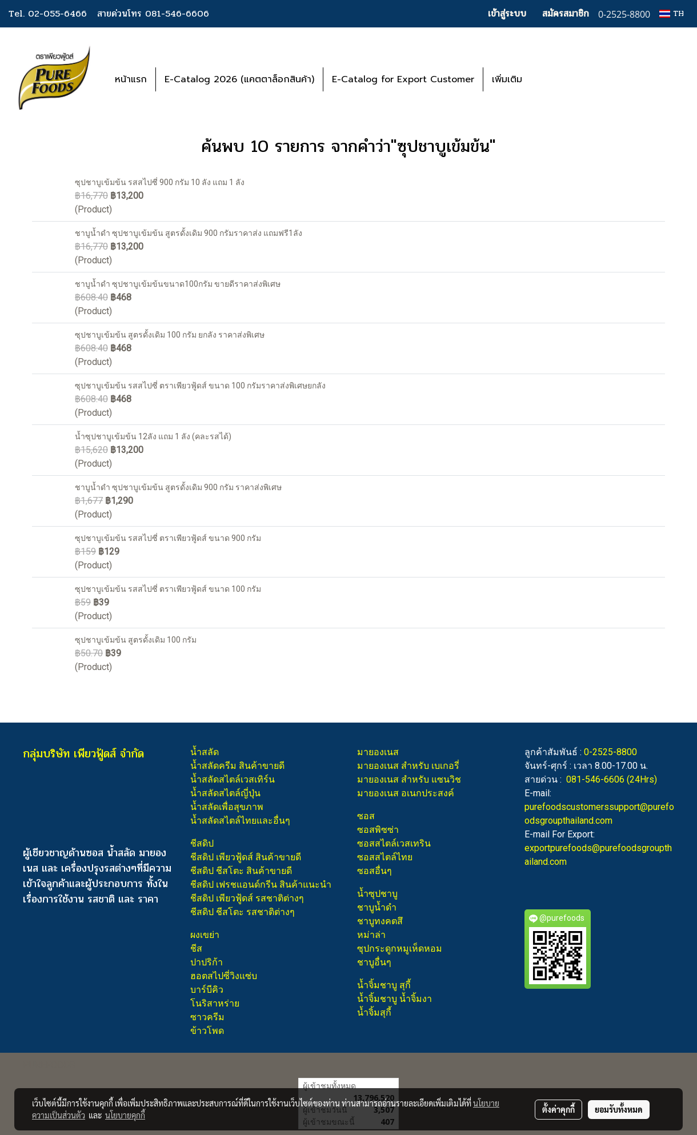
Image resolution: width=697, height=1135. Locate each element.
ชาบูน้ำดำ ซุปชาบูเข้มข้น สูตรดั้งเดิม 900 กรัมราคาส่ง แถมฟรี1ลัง (188, 233)
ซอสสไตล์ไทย (384, 857)
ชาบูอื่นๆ (374, 962)
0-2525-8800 (610, 752)
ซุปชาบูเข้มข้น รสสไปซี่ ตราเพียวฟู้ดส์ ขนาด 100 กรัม (168, 588)
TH (671, 13)
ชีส (196, 948)
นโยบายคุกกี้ (125, 1115)
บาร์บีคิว (206, 989)
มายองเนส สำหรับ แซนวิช (409, 779)
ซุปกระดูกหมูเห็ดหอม (399, 948)
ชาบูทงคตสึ (380, 921)
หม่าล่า (371, 934)
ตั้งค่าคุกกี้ (558, 1109)
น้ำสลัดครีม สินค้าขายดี (237, 765)
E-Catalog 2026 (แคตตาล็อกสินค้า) (239, 79)
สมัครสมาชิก (565, 13)
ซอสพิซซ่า (378, 829)
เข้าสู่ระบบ (507, 13)
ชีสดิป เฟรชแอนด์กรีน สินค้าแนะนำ (260, 884)
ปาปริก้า (206, 962)
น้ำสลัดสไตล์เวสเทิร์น (232, 779)
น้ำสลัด (204, 752)
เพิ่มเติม (507, 79)
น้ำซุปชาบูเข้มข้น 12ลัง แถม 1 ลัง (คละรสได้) (153, 436)
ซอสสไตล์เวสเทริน (394, 843)
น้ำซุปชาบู (377, 893)
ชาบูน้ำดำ (376, 907)
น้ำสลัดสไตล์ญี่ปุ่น (225, 793)
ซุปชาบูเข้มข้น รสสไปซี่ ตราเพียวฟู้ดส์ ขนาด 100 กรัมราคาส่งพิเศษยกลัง (200, 385)
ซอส (366, 816)
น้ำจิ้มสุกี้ (374, 1012)
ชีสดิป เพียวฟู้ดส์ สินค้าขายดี (245, 857)
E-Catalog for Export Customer (403, 79)
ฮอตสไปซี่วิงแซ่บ (223, 975)
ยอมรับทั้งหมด (619, 1109)
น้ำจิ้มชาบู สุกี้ (384, 985)
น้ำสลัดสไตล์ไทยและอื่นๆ (240, 820)
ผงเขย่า (204, 934)
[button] (547, 79)
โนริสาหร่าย (214, 1003)
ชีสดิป (202, 843)
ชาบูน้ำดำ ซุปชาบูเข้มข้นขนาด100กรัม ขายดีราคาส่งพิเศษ (178, 283)
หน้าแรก (131, 79)
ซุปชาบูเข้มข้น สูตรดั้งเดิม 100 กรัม (136, 639)
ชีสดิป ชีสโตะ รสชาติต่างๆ (242, 912)
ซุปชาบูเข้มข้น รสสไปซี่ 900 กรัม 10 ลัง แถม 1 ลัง (160, 182)
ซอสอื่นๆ (374, 870)
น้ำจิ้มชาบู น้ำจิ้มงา (394, 998)
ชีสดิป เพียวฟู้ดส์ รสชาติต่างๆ (247, 898)
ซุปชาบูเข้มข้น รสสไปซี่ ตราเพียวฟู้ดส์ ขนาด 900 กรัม (168, 538)
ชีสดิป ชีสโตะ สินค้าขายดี (241, 870)
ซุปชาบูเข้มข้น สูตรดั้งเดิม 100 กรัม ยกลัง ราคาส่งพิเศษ (170, 334)
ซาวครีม (207, 1017)
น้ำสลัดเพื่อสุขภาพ (226, 806)
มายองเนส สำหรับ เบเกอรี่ (408, 765)
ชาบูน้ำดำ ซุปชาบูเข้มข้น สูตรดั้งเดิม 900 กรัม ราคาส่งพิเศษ (178, 487)
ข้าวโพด (207, 1030)
